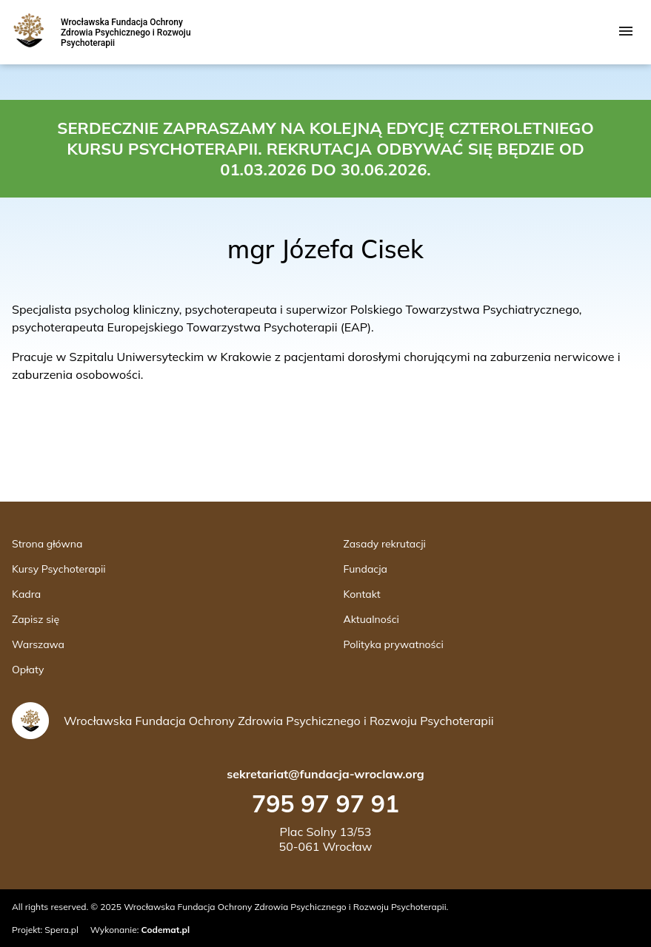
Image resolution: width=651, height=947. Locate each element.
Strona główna (47, 543)
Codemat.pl (165, 929)
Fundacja (365, 569)
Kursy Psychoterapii (59, 569)
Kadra (26, 594)
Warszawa (38, 644)
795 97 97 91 (325, 803)
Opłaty (28, 669)
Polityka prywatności (394, 644)
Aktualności (371, 619)
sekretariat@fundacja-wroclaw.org (325, 773)
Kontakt (362, 594)
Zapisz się (35, 619)
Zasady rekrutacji (385, 543)
